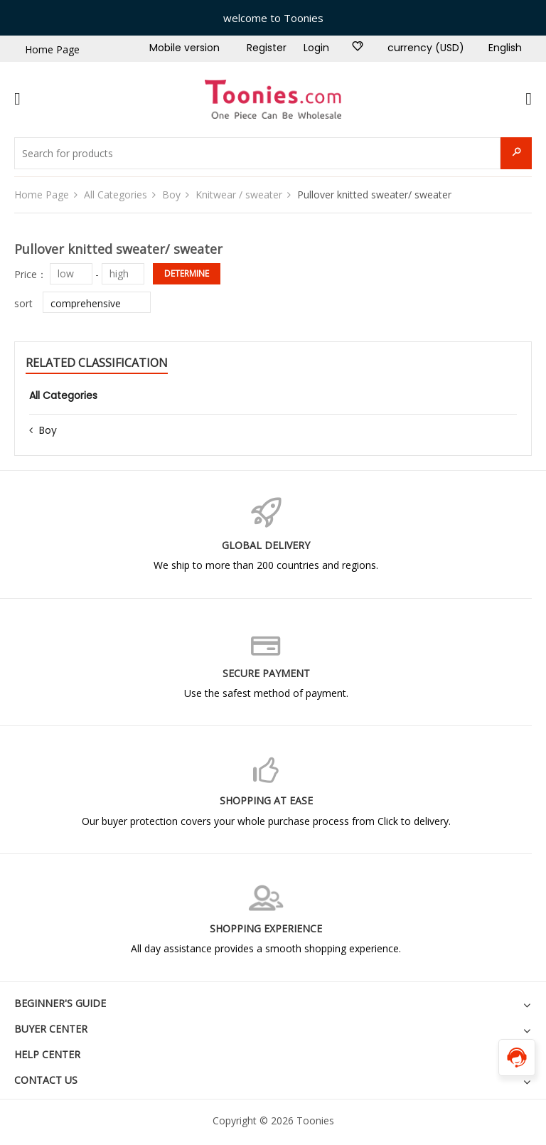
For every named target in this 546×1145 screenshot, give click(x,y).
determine (186, 273)
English (505, 48)
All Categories (115, 194)
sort (23, 303)
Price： (30, 273)
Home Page (52, 49)
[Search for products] (257, 153)
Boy (171, 194)
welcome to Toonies (273, 18)
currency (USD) (425, 48)
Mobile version (184, 48)
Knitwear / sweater (239, 194)
